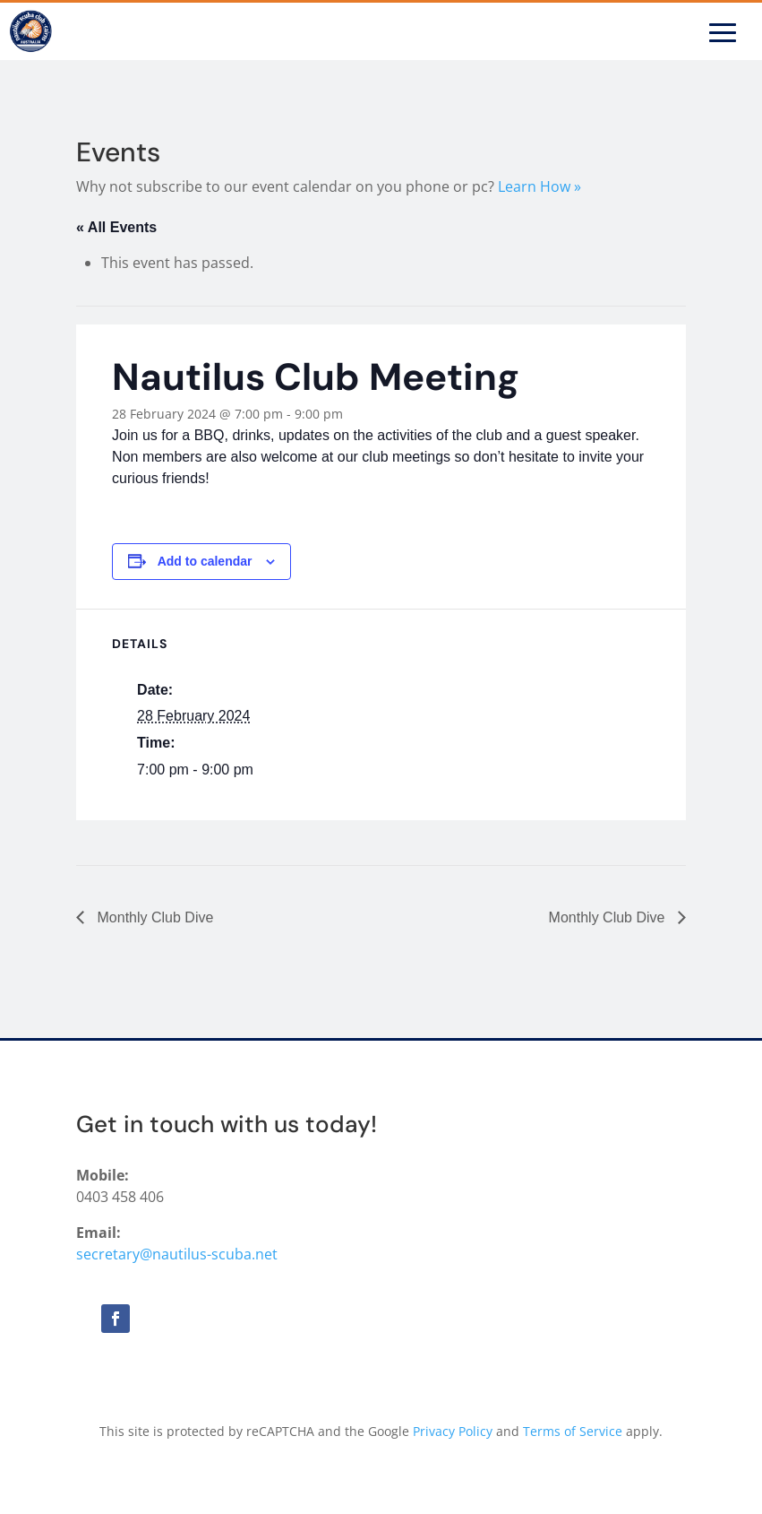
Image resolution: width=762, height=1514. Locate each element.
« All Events (116, 227)
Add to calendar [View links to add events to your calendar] (205, 561)
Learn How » (539, 186)
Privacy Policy (452, 1431)
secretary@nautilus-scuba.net (177, 1254)
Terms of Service (572, 1431)
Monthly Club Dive (153, 917)
